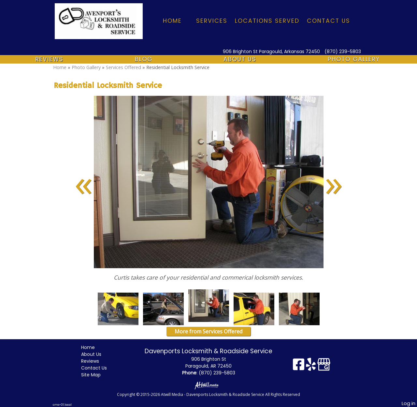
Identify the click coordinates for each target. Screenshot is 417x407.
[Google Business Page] (323, 366)
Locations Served (267, 21)
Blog (143, 59)
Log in (408, 403)
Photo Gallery (354, 59)
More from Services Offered (208, 331)
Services (211, 21)
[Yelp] (311, 366)
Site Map (96, 374)
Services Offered (124, 67)
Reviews (50, 59)
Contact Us (328, 21)
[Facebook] (299, 366)
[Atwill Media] (208, 385)
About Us (239, 59)
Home (172, 21)
